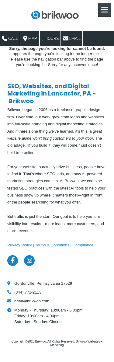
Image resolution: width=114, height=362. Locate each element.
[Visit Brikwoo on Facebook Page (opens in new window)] (12, 260)
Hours (50, 38)
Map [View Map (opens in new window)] (30, 38)
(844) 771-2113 (27, 292)
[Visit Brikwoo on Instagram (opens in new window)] (29, 260)
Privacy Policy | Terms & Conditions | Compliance (50, 245)
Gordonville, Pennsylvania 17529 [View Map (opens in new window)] (43, 283)
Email (72, 38)
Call (10, 38)
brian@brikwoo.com (31, 301)
